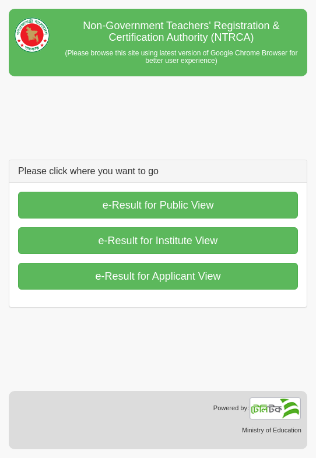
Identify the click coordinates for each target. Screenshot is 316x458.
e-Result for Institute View (158, 240)
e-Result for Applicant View (158, 276)
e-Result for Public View (158, 205)
